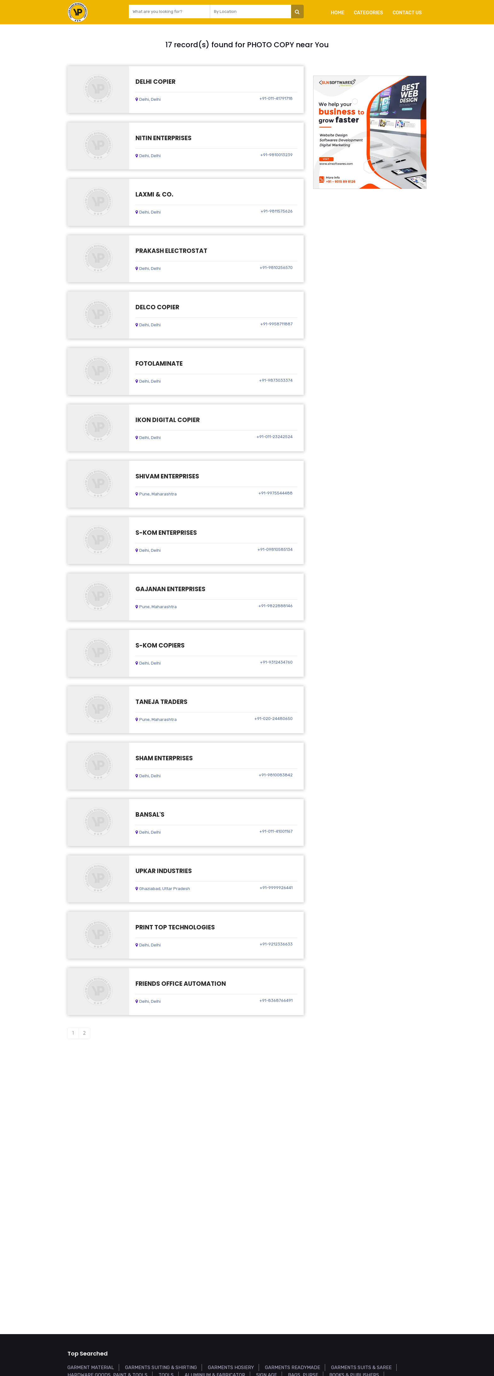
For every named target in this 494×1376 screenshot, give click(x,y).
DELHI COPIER (155, 81)
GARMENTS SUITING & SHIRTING (161, 1367)
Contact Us (407, 12)
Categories (368, 12)
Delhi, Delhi (148, 99)
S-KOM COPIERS (160, 645)
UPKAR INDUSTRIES (163, 871)
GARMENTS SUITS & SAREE (361, 1367)
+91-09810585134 (275, 549)
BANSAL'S (149, 814)
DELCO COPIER (157, 307)
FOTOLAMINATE (159, 363)
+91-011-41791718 (276, 98)
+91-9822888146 (275, 605)
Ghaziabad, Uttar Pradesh (162, 888)
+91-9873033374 (276, 380)
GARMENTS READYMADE (292, 1367)
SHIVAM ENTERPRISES (167, 476)
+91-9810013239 (276, 154)
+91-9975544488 (275, 493)
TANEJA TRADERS (161, 702)
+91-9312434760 (276, 662)
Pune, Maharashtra (156, 494)
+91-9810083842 (276, 775)
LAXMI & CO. (154, 194)
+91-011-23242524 (274, 436)
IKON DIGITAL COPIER (167, 420)
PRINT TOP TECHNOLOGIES (175, 927)
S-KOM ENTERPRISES (166, 532)
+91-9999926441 (276, 887)
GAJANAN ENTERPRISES (170, 589)
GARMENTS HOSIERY (231, 1367)
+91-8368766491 (276, 1000)
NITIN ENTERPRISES (163, 138)
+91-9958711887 (276, 324)
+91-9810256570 (276, 267)
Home (337, 12)
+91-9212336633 (276, 944)
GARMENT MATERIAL (90, 1367)
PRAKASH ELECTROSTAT (171, 251)
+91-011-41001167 (276, 831)
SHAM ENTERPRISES (164, 758)
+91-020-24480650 (273, 718)
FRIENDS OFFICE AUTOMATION (180, 983)
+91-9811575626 (277, 211)
